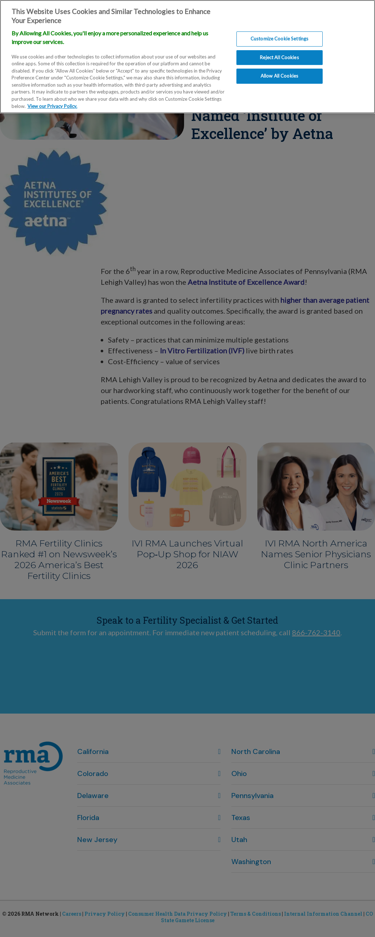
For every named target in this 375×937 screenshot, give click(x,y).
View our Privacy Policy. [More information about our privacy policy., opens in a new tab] (52, 102)
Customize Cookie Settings (279, 35)
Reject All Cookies (279, 53)
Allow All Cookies (279, 72)
